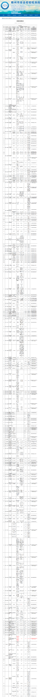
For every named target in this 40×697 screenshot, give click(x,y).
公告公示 (6, 18)
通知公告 (10, 18)
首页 (4, 18)
